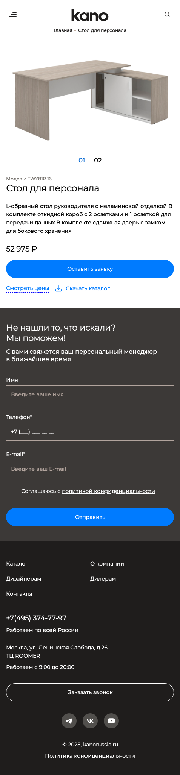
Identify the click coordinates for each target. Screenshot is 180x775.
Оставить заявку (90, 268)
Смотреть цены (27, 288)
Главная (63, 30)
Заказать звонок (90, 692)
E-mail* (15, 454)
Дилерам (103, 578)
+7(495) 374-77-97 (36, 618)
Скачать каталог (82, 288)
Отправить (90, 517)
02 (98, 160)
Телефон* (19, 417)
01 (81, 160)
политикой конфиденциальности (108, 491)
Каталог (17, 563)
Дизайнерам (23, 578)
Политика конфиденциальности (90, 755)
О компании (107, 563)
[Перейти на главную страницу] (90, 15)
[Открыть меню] (13, 14)
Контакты (19, 593)
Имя (12, 379)
